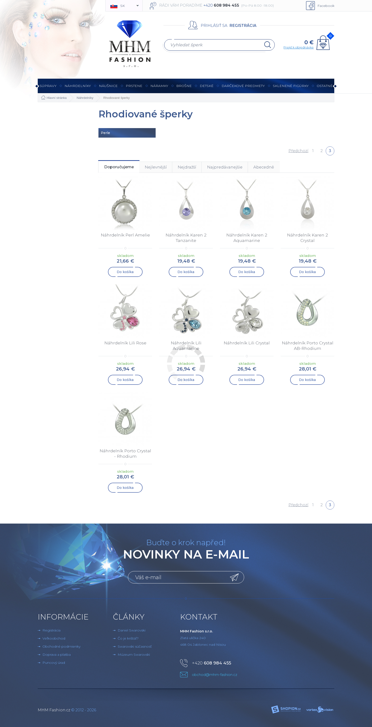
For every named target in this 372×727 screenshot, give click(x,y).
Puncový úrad (53, 662)
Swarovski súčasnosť (135, 646)
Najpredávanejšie (244, 167)
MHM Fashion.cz (54, 709)
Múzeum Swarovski (134, 654)
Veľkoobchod (53, 638)
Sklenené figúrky (291, 88)
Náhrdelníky (78, 88)
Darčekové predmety (243, 88)
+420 (211, 662)
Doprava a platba (56, 654)
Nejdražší (201, 167)
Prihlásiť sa (214, 25)
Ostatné (325, 88)
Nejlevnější (165, 167)
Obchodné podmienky (61, 646)
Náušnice (108, 88)
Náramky (159, 88)
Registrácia (242, 25)
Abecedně (288, 167)
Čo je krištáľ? (128, 638)
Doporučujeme (123, 167)
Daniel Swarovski (131, 630)
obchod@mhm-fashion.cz (214, 674)
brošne (184, 86)
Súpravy (48, 88)
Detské (207, 86)
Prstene (134, 88)
